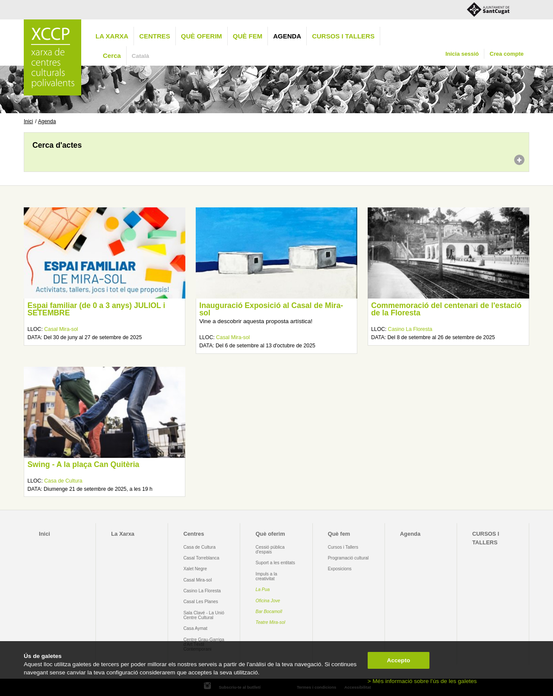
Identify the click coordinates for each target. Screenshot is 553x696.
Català (140, 56)
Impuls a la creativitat (266, 576)
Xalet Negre (195, 568)
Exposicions (340, 568)
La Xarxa (111, 36)
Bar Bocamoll (269, 611)
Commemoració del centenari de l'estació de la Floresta (446, 309)
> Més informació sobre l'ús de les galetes (422, 681)
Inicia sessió (462, 54)
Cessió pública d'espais (270, 549)
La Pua (263, 589)
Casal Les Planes (200, 601)
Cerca (112, 55)
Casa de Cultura (63, 481)
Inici (28, 121)
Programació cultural (348, 558)
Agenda (287, 36)
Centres (154, 36)
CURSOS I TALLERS (343, 36)
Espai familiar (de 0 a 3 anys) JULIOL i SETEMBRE (96, 309)
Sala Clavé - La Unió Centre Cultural (203, 615)
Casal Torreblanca (201, 558)
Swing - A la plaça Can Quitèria (83, 464)
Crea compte (506, 54)
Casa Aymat (195, 628)
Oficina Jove (268, 600)
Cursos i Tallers (343, 547)
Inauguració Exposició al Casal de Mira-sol (271, 309)
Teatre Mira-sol (271, 622)
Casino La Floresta (410, 329)
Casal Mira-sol (61, 329)
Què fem (247, 36)
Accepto (398, 660)
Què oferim (201, 36)
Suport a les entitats (275, 562)
